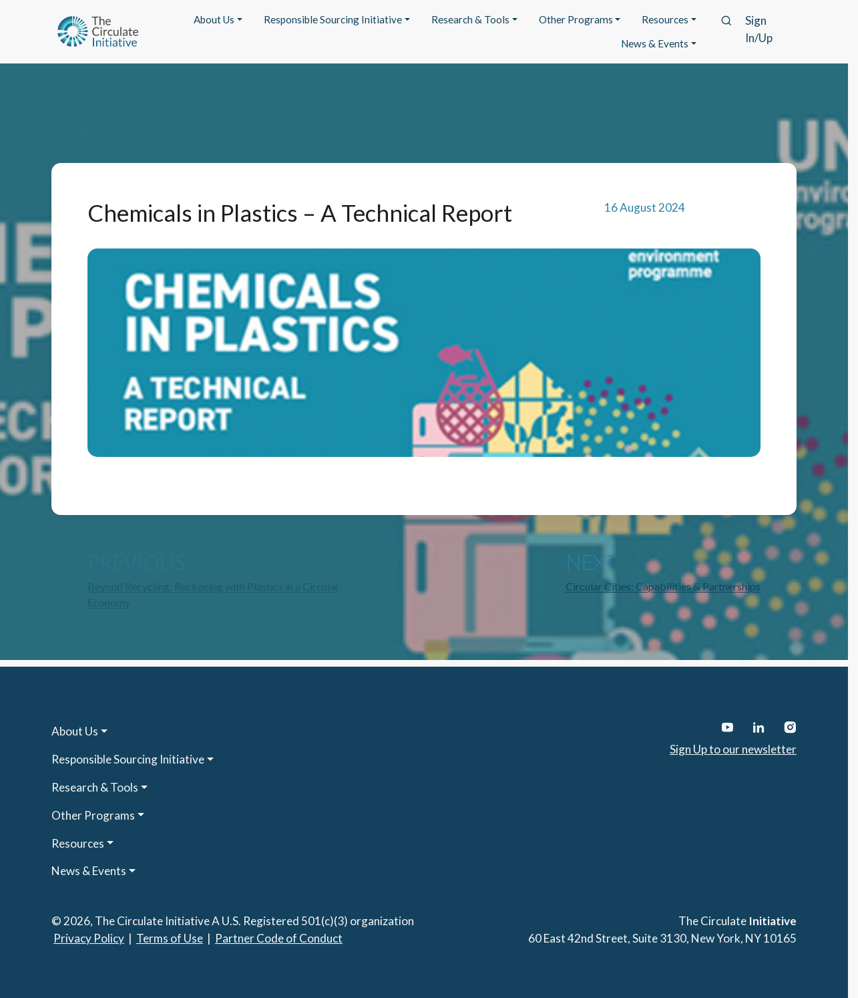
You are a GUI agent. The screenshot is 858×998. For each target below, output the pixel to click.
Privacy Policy (88, 938)
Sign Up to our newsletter (733, 749)
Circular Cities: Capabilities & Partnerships (663, 586)
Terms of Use (169, 938)
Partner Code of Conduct (279, 938)
